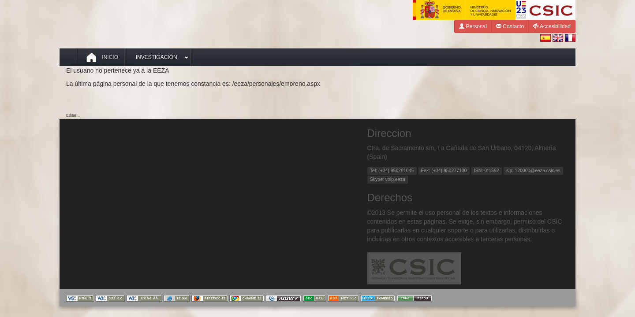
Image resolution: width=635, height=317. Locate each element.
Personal (473, 26)
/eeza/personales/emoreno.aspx (276, 83)
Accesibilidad (552, 26)
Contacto (510, 26)
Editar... (73, 115)
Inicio (102, 57)
